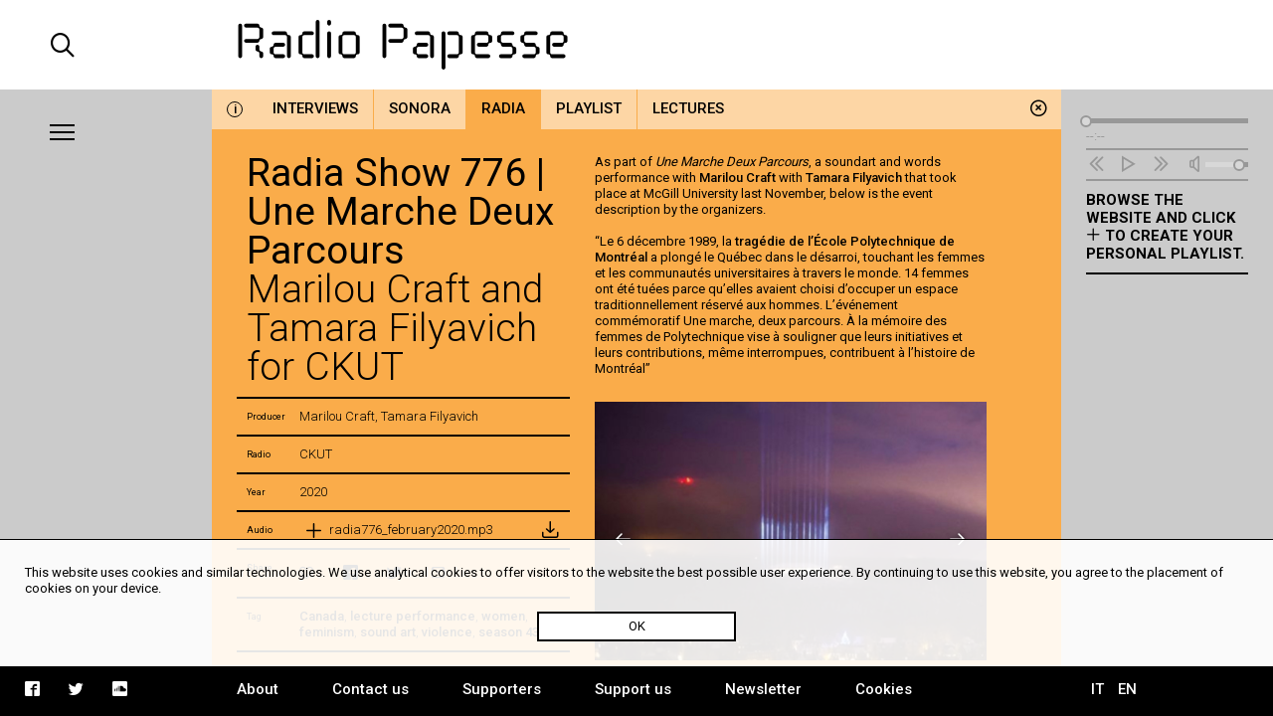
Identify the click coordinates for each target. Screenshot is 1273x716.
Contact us (370, 689)
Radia (503, 108)
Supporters (501, 689)
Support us (633, 689)
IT (1097, 689)
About (257, 689)
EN (1127, 689)
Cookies (883, 689)
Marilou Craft (737, 177)
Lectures (688, 108)
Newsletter (763, 689)
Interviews (315, 108)
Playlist (589, 108)
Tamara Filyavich (854, 177)
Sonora (420, 108)
